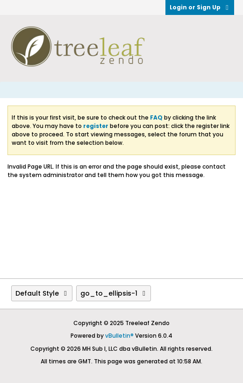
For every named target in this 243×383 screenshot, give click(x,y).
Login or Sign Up (200, 7)
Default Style (41, 293)
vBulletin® (119, 336)
